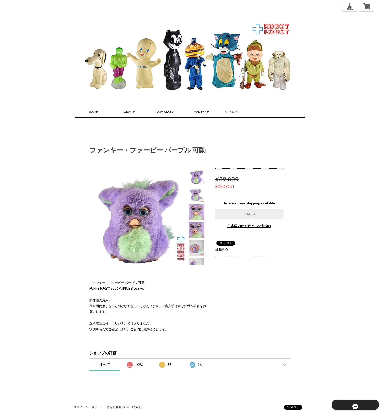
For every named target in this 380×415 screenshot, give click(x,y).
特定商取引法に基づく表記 (124, 407)
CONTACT (201, 112)
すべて (105, 364)
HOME (93, 112)
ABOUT (129, 112)
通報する (221, 249)
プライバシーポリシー (88, 407)
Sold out (249, 214)
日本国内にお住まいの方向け (249, 226)
